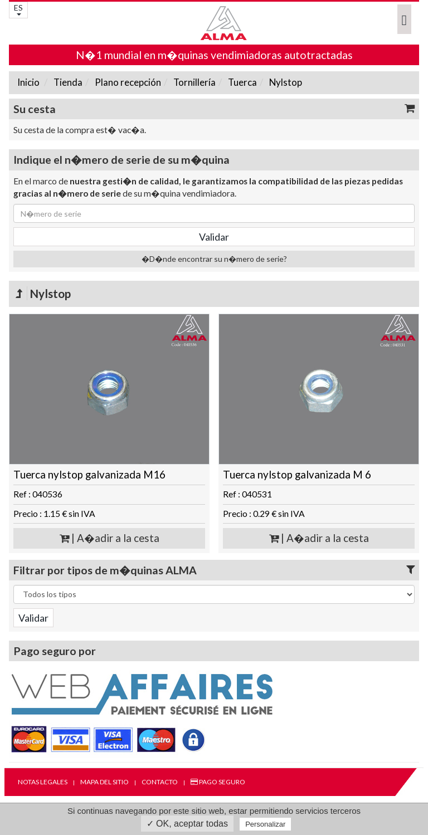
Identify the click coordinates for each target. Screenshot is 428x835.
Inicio (28, 82)
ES (18, 9)
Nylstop (285, 82)
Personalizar (265, 824)
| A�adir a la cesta (109, 538)
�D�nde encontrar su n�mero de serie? (214, 258)
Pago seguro (218, 782)
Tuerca (241, 82)
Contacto (160, 782)
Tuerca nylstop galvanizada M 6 (297, 474)
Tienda (67, 82)
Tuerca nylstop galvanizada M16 (89, 474)
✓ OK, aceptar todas (187, 823)
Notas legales (42, 782)
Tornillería (194, 82)
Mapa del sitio (104, 782)
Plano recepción (127, 82)
